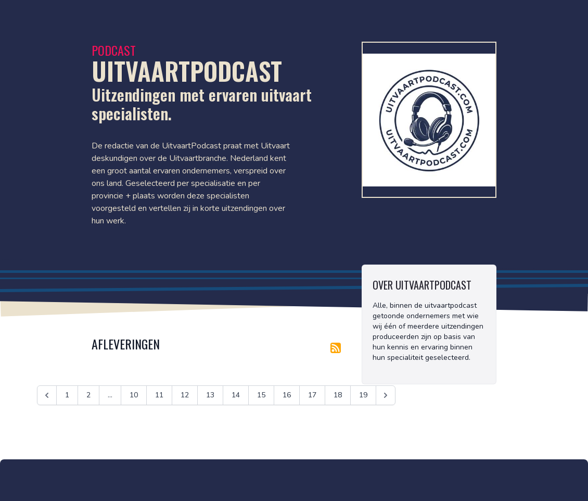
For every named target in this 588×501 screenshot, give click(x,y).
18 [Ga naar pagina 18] (338, 395)
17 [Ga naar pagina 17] (312, 395)
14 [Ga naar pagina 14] (236, 395)
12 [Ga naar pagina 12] (185, 395)
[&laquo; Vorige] (47, 395)
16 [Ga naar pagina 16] (287, 395)
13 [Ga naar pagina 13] (210, 395)
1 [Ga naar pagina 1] (67, 395)
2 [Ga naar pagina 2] (88, 395)
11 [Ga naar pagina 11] (159, 395)
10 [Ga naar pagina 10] (134, 395)
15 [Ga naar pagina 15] (261, 395)
